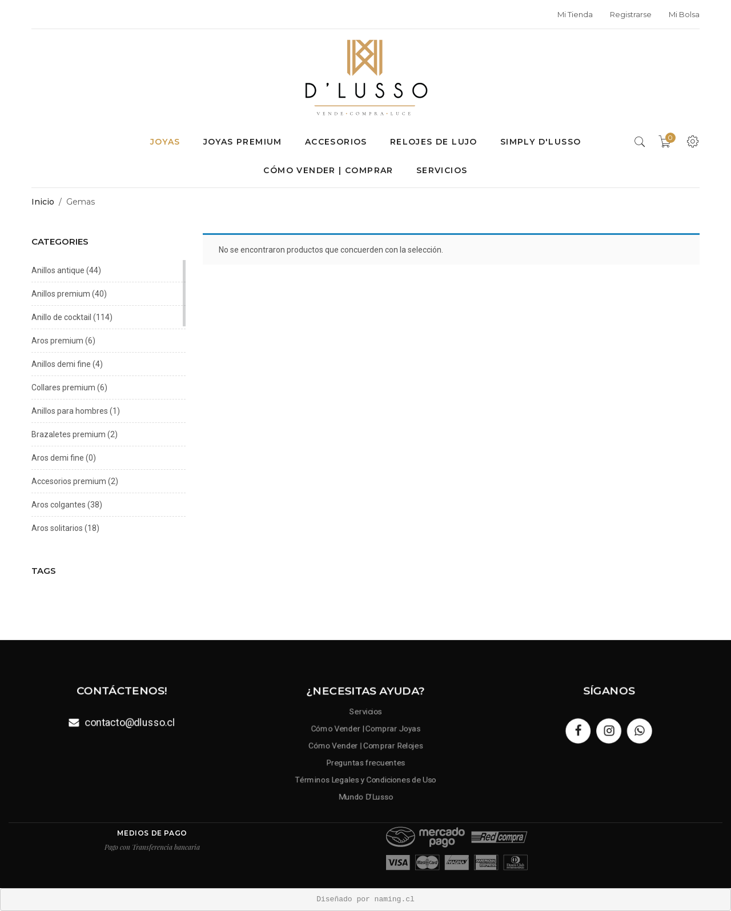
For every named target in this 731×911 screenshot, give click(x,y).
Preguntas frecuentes (365, 762)
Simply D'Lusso (540, 142)
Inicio (42, 202)
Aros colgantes (58, 504)
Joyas (165, 142)
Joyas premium (242, 142)
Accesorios (336, 142)
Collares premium (63, 387)
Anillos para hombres (69, 410)
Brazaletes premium (68, 434)
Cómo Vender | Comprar (328, 170)
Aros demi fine (57, 457)
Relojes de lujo (433, 142)
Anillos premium (60, 293)
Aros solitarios (57, 528)
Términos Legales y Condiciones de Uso (365, 780)
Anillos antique (58, 270)
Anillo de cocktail (61, 317)
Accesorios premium (68, 481)
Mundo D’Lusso (366, 797)
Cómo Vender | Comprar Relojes (365, 744)
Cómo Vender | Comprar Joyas (366, 727)
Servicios (442, 170)
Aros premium (57, 340)
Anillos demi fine (61, 364)
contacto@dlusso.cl (130, 722)
